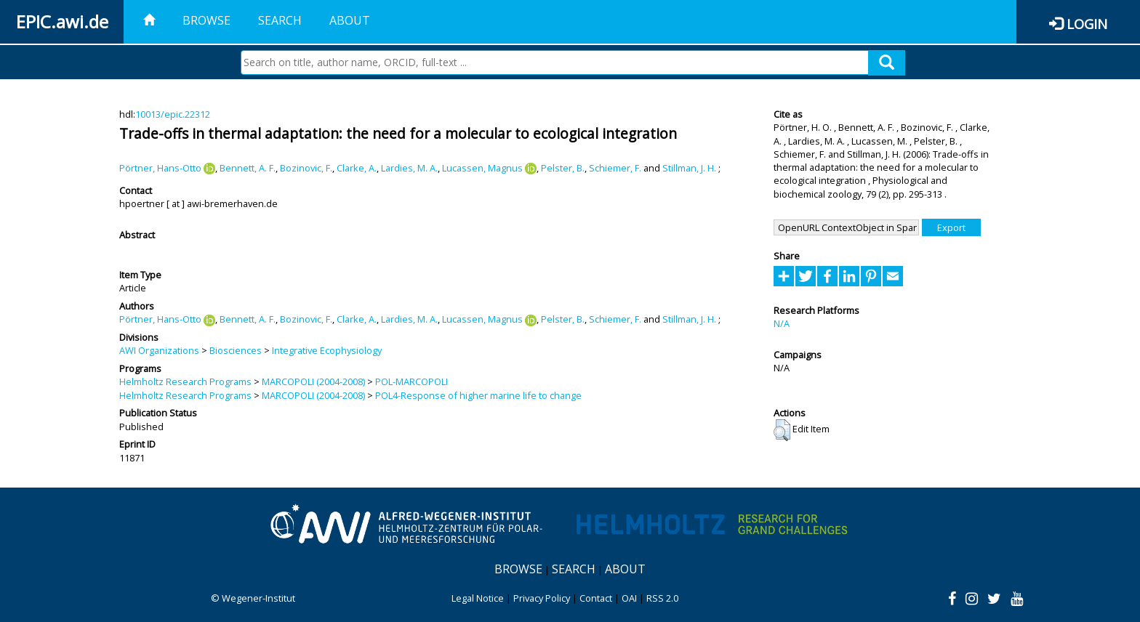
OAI (629, 598)
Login (1087, 24)
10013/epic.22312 (172, 114)
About (349, 20)
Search (280, 20)
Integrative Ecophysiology (327, 350)
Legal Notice (477, 598)
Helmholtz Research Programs (185, 381)
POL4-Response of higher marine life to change (478, 395)
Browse (206, 20)
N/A (782, 323)
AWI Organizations (159, 350)
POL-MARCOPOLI (411, 381)
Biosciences (235, 350)
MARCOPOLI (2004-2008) (313, 381)
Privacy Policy (541, 598)
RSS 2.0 (662, 598)
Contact (595, 598)
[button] (782, 430)
